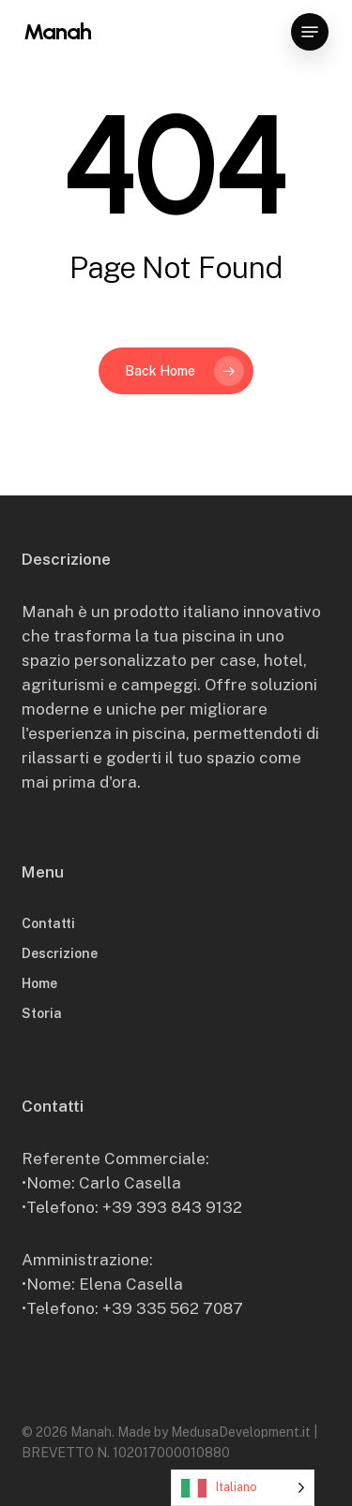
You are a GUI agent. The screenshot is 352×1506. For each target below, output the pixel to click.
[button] (310, 31)
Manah (57, 32)
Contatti (48, 923)
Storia (42, 1013)
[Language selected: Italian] (242, 1487)
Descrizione (60, 953)
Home (39, 983)
